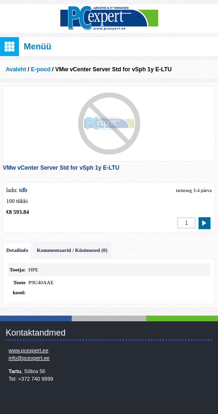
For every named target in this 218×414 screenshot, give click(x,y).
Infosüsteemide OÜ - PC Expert (109, 18)
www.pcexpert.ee (28, 350)
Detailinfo (17, 250)
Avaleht (16, 69)
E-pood (40, 69)
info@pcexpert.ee (29, 358)
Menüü (37, 46)
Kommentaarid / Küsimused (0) (72, 250)
